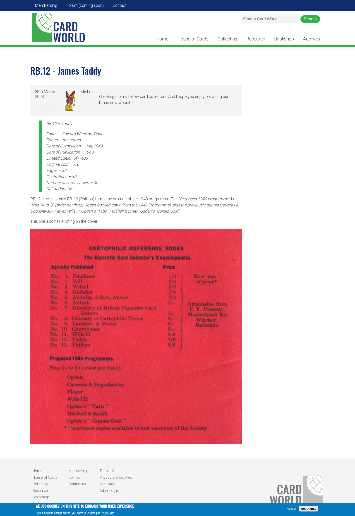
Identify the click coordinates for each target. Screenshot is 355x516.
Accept (291, 509)
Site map (107, 484)
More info (108, 513)
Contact (120, 5)
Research (255, 39)
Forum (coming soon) (85, 5)
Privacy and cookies (116, 477)
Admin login (109, 490)
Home (162, 39)
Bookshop (284, 39)
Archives (311, 39)
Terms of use (110, 471)
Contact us (77, 484)
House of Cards (193, 39)
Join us (74, 477)
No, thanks (308, 509)
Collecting (227, 39)
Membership (46, 5)
